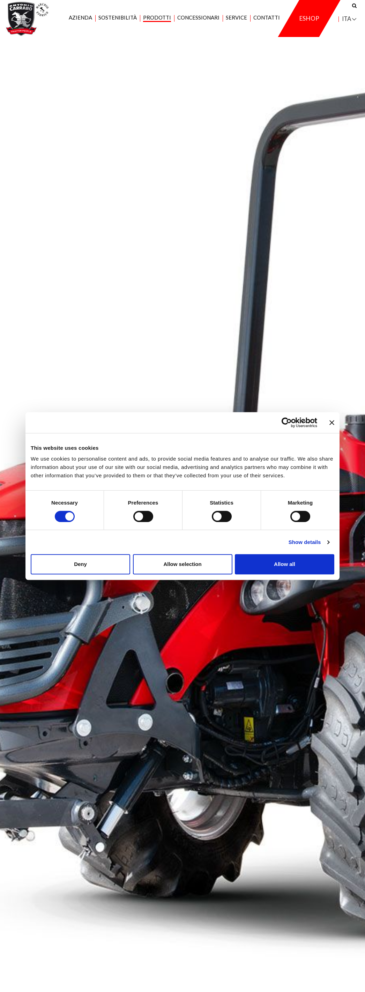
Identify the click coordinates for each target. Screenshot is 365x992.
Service (236, 21)
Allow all (284, 564)
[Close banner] (331, 422)
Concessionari (198, 21)
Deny (80, 564)
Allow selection (182, 564)
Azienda (80, 21)
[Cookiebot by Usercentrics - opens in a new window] (286, 422)
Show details (305, 542)
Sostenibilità (117, 21)
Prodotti (157, 21)
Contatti (266, 21)
